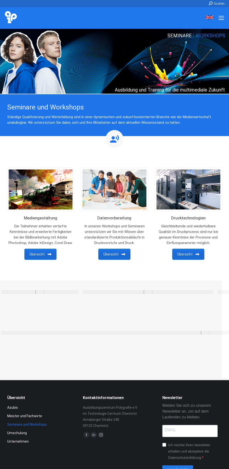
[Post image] (40, 292)
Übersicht (40, 254)
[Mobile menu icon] (221, 18)
